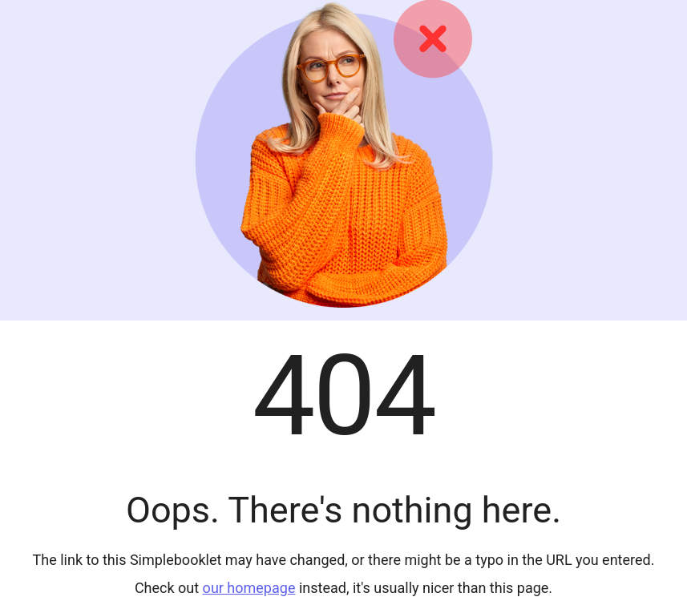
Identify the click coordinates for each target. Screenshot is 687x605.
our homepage (249, 587)
